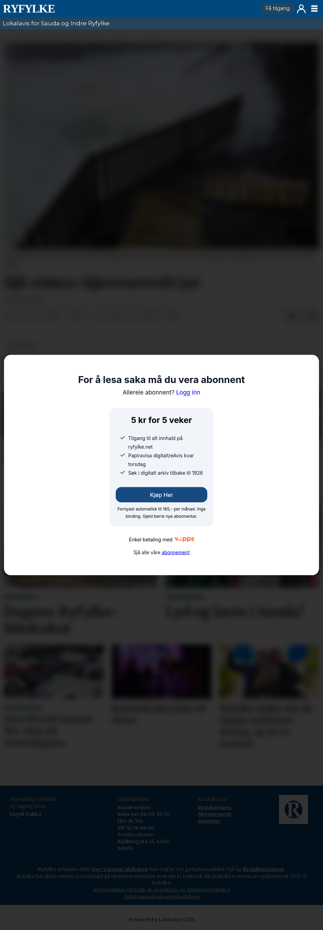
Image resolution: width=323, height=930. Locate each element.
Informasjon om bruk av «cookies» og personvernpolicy (161, 890)
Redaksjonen (214, 807)
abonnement (175, 552)
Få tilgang (277, 8)
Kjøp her (161, 494)
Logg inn (301, 9)
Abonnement (214, 814)
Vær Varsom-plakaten (120, 869)
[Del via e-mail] (313, 316)
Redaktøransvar (263, 869)
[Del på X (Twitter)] (302, 316)
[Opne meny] (314, 8)
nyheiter (21, 345)
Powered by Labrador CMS (162, 919)
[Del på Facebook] (291, 316)
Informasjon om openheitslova (161, 897)
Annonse (209, 821)
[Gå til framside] (129, 9)
